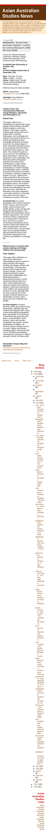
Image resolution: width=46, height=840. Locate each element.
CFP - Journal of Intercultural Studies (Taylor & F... (39, 633)
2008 (36, 374)
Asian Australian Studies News (20, 13)
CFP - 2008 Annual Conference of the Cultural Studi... (39, 461)
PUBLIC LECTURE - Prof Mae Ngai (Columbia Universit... (39, 579)
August (38, 396)
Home (16, 361)
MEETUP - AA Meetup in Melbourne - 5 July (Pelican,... (39, 561)
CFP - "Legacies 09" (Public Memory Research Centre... (39, 649)
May (38, 766)
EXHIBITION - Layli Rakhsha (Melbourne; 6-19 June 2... (39, 682)
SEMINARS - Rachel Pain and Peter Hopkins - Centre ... (39, 544)
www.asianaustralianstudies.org (20, 32)
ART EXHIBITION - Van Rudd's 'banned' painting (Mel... (39, 726)
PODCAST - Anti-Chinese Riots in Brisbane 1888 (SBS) (39, 711)
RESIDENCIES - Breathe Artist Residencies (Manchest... (39, 426)
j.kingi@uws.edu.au (10, 94)
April (38, 769)
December (40, 376)
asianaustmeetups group (40, 827)
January (39, 780)
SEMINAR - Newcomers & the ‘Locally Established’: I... (39, 758)
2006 (36, 787)
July (37, 400)
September (39, 391)
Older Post (27, 361)
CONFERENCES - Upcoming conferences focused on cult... (39, 696)
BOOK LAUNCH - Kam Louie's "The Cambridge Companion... (39, 616)
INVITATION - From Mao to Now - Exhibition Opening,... (39, 511)
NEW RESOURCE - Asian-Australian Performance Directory (39, 666)
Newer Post (6, 361)
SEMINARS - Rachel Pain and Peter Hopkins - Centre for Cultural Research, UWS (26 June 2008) (16, 46)
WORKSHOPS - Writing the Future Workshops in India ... (39, 528)
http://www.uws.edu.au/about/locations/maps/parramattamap (16, 349)
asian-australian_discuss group (40, 820)
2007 (36, 784)
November (40, 381)
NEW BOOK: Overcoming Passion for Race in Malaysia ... (39, 597)
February (39, 775)
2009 (36, 372)
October (39, 385)
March (38, 771)
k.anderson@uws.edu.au (12, 99)
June (38, 403)
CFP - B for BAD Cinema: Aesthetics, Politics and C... (39, 411)
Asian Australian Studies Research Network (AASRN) (40, 810)
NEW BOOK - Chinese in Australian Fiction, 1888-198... (39, 478)
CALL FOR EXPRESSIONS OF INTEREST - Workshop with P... (39, 443)
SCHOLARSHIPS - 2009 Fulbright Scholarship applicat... (39, 743)
